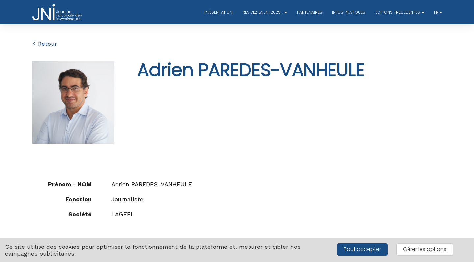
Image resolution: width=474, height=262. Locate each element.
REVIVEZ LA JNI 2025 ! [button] (264, 12)
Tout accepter (362, 249)
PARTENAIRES (309, 12)
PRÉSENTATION (218, 12)
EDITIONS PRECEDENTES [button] (399, 12)
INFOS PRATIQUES (348, 12)
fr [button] (438, 12)
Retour (44, 43)
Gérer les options (424, 249)
